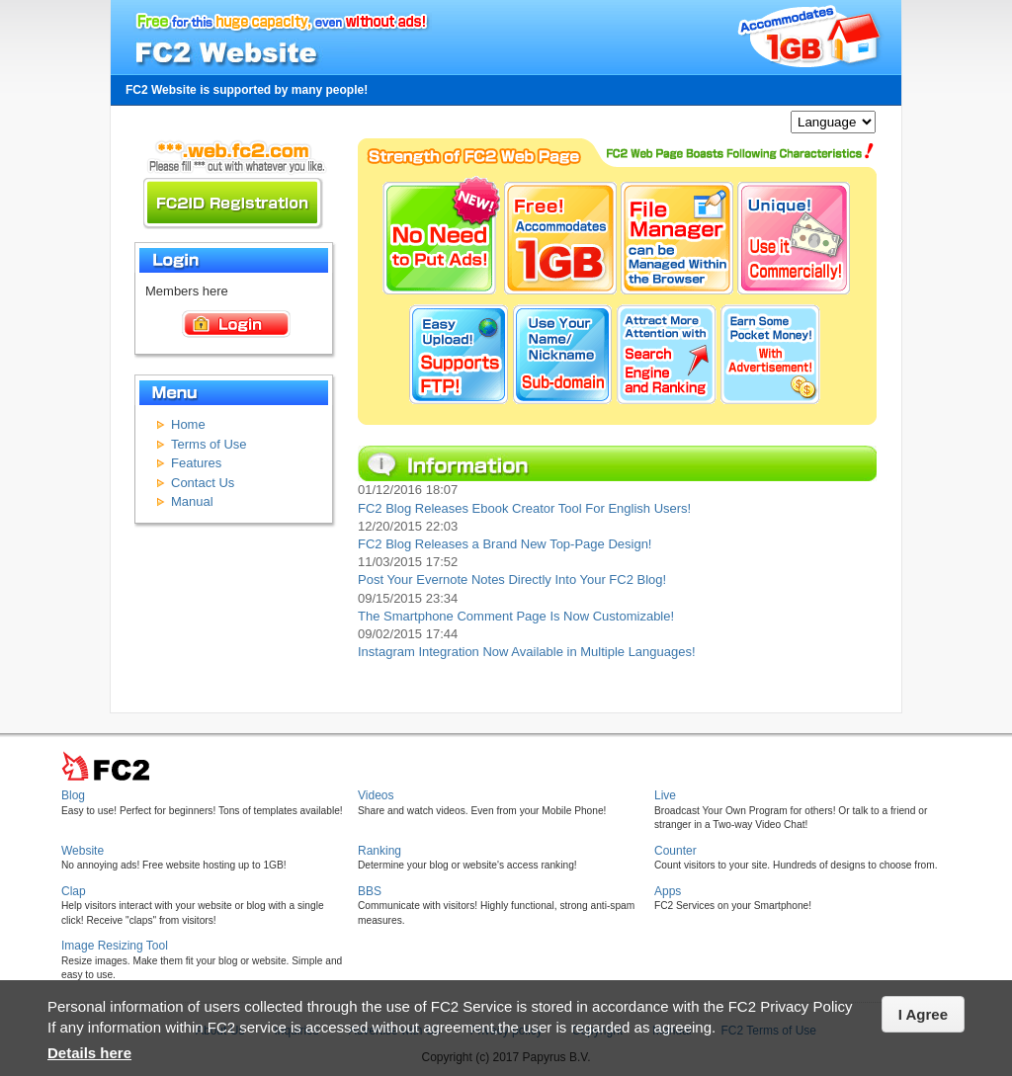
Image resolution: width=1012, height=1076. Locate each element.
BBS (369, 891)
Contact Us (202, 482)
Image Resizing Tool (114, 945)
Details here (89, 1052)
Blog (73, 795)
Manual (192, 501)
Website (82, 851)
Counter (675, 851)
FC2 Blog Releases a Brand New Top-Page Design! (504, 544)
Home (188, 424)
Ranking (379, 851)
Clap (73, 891)
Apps (667, 891)
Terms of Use (209, 444)
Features (196, 462)
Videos (375, 795)
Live (665, 795)
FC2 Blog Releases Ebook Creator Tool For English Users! (524, 508)
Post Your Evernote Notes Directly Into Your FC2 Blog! (512, 579)
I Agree (923, 1014)
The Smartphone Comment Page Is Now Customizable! (516, 616)
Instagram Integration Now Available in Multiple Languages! (527, 651)
